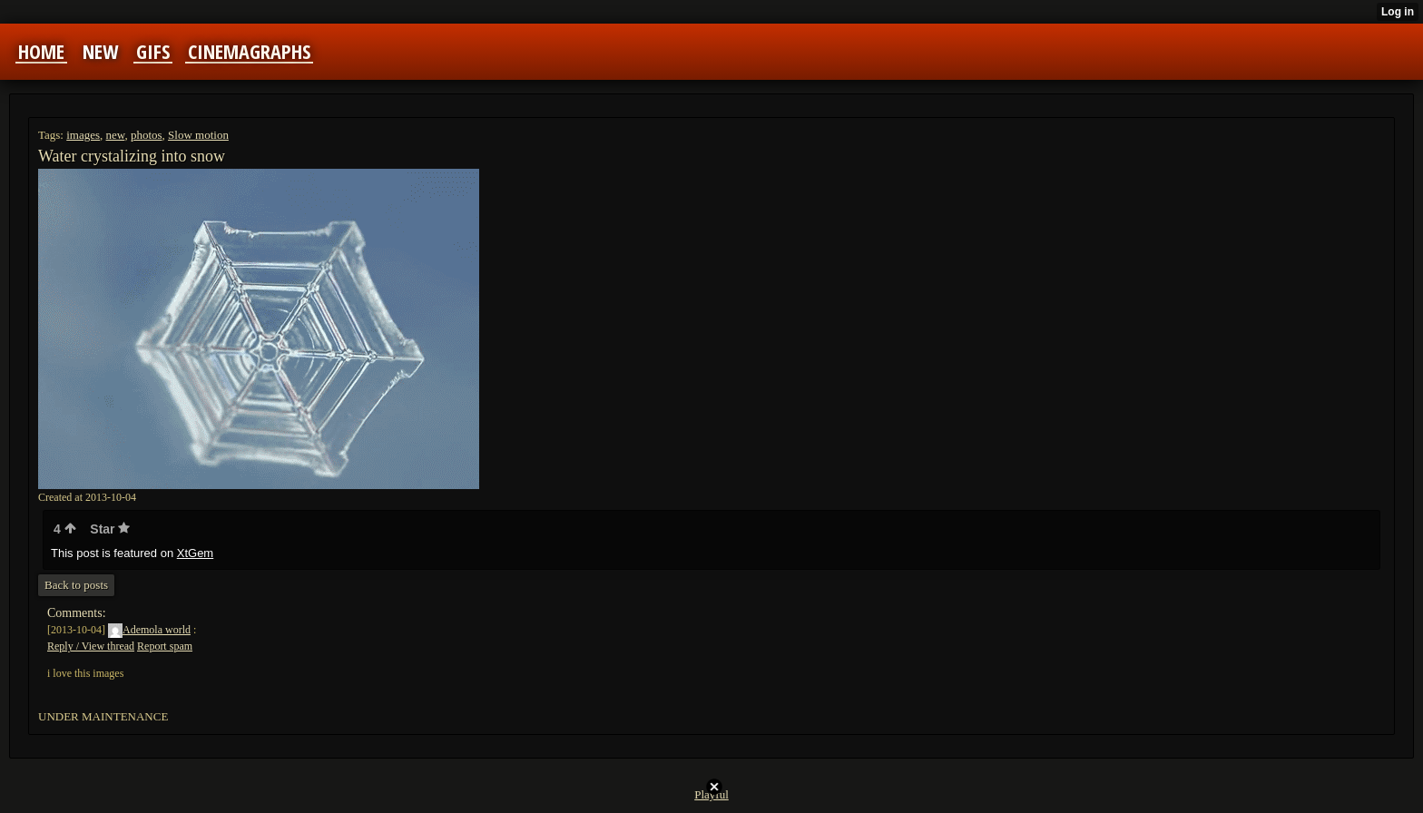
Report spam (164, 646)
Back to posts (76, 585)
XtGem (195, 553)
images (83, 135)
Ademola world (149, 629)
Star (110, 529)
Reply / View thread (90, 646)
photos (146, 135)
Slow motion (198, 135)
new (115, 135)
